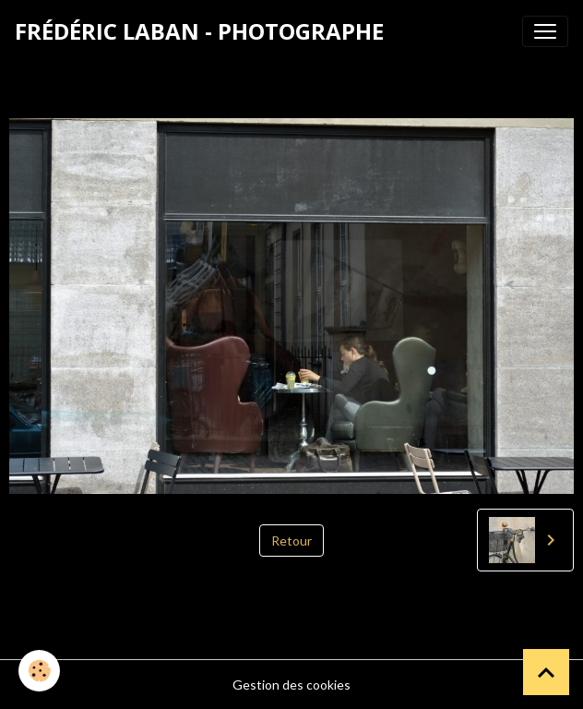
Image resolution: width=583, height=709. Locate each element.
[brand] (199, 31)
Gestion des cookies (291, 684)
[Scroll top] (546, 672)
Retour (291, 540)
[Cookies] (39, 670)
